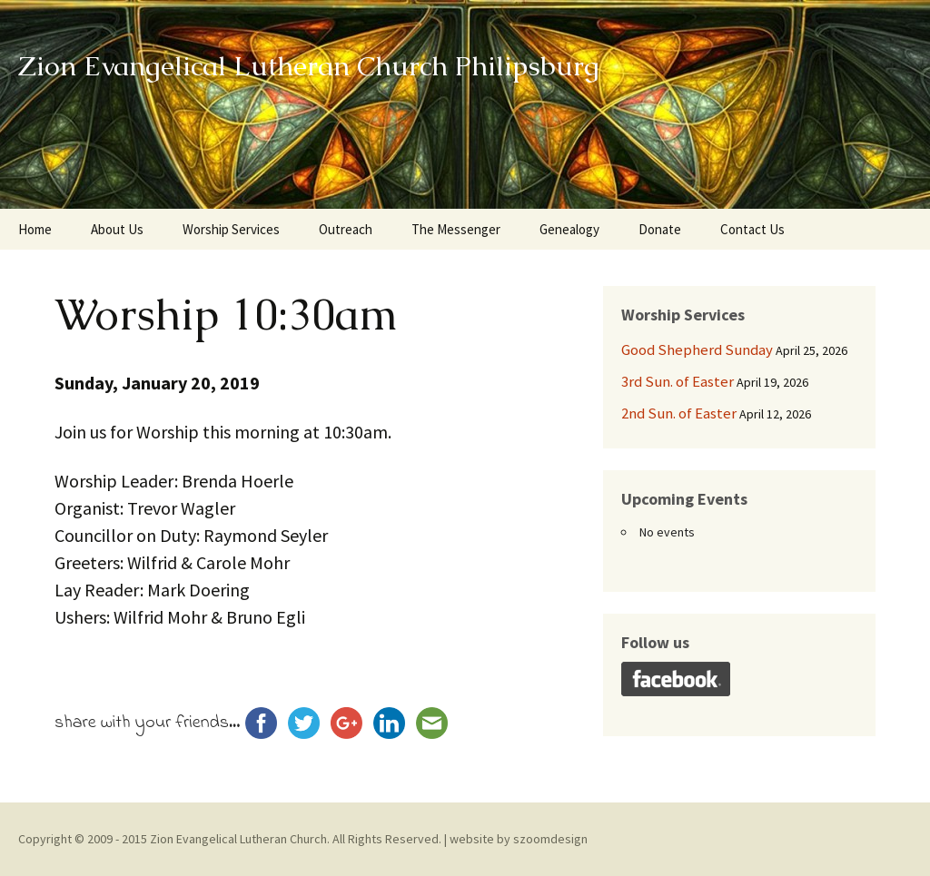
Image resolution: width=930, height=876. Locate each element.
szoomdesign (550, 839)
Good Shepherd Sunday (697, 349)
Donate (659, 229)
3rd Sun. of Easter (677, 381)
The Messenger (455, 229)
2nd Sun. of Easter (679, 413)
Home (35, 229)
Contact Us (752, 229)
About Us (117, 229)
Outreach (345, 229)
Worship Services (231, 229)
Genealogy (569, 229)
